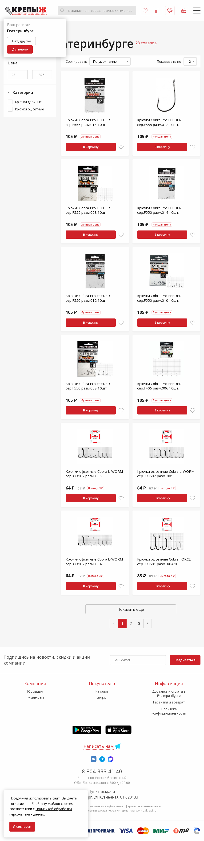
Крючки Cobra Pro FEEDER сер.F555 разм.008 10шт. (88, 210)
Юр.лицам (35, 691)
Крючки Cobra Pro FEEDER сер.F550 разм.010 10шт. (159, 298)
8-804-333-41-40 (102, 771)
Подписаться (185, 660)
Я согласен (22, 826)
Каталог (101, 691)
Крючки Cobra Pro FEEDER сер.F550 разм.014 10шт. (159, 210)
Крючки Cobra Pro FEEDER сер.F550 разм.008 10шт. (88, 386)
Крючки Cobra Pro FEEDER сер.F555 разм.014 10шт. (88, 122)
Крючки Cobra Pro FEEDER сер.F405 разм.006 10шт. (159, 386)
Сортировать (76, 61)
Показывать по (169, 61)
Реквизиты (35, 698)
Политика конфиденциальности (169, 711)
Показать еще (130, 609)
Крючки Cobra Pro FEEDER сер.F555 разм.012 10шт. (159, 122)
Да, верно (20, 49)
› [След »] (147, 623)
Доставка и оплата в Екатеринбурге (169, 693)
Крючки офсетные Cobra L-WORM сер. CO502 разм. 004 (94, 561)
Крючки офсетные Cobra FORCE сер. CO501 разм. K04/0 (164, 561)
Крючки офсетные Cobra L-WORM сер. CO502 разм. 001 (165, 473)
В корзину (91, 147)
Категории (20, 92)
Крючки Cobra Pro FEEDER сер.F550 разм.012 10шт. (88, 298)
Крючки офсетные (29, 109)
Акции (102, 698)
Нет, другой (21, 41)
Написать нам (99, 746)
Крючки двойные (28, 102)
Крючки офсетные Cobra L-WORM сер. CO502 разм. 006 (94, 473)
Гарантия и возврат (169, 702)
